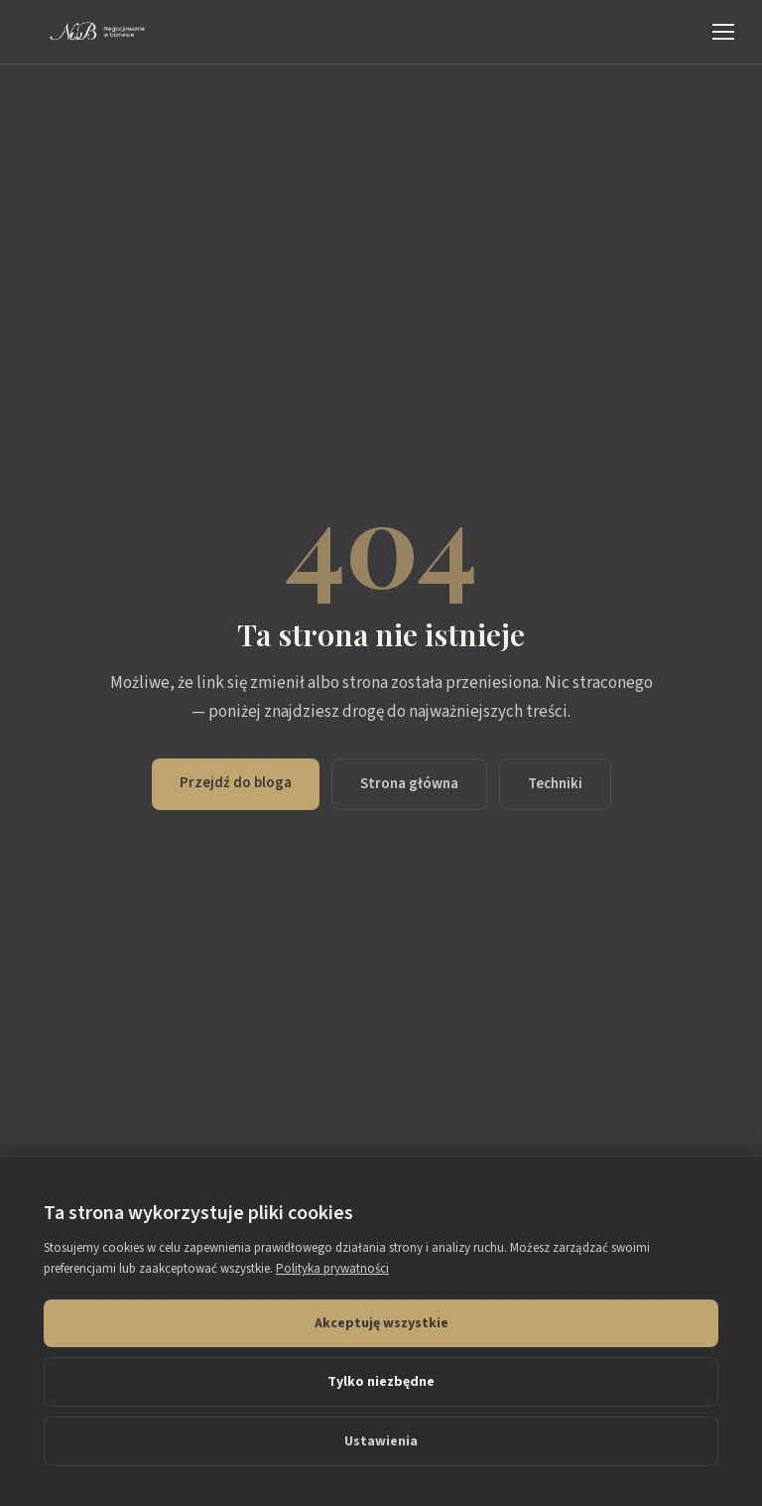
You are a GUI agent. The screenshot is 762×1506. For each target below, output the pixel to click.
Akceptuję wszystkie (381, 1323)
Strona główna (409, 783)
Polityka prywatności (332, 1269)
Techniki (555, 783)
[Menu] (723, 32)
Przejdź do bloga (236, 782)
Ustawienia (381, 1441)
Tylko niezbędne (381, 1382)
